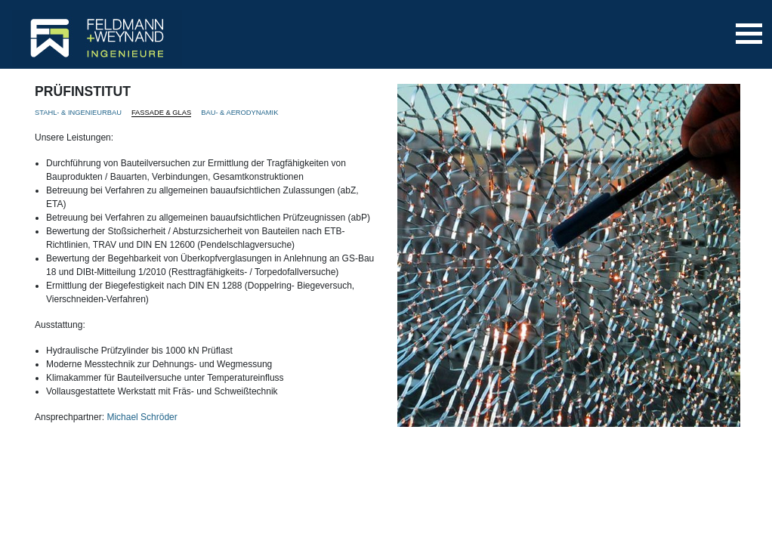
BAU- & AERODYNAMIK (239, 112)
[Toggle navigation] (749, 33)
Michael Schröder (142, 417)
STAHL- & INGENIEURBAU (78, 112)
